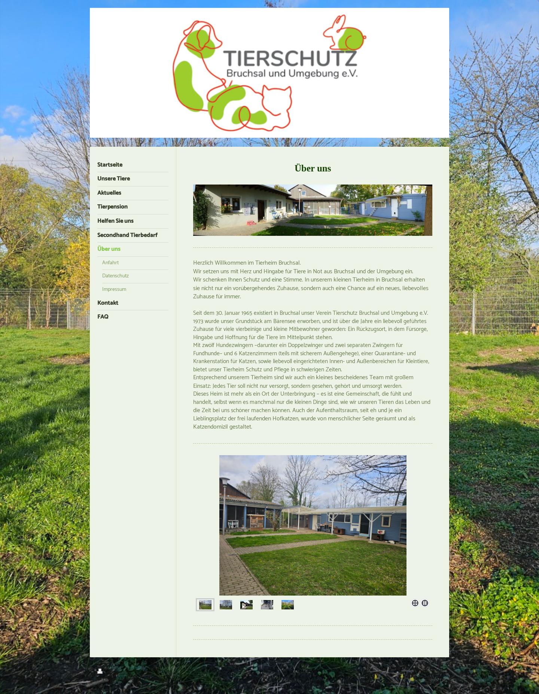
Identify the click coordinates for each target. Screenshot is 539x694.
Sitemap (143, 672)
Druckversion (115, 672)
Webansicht (430, 672)
